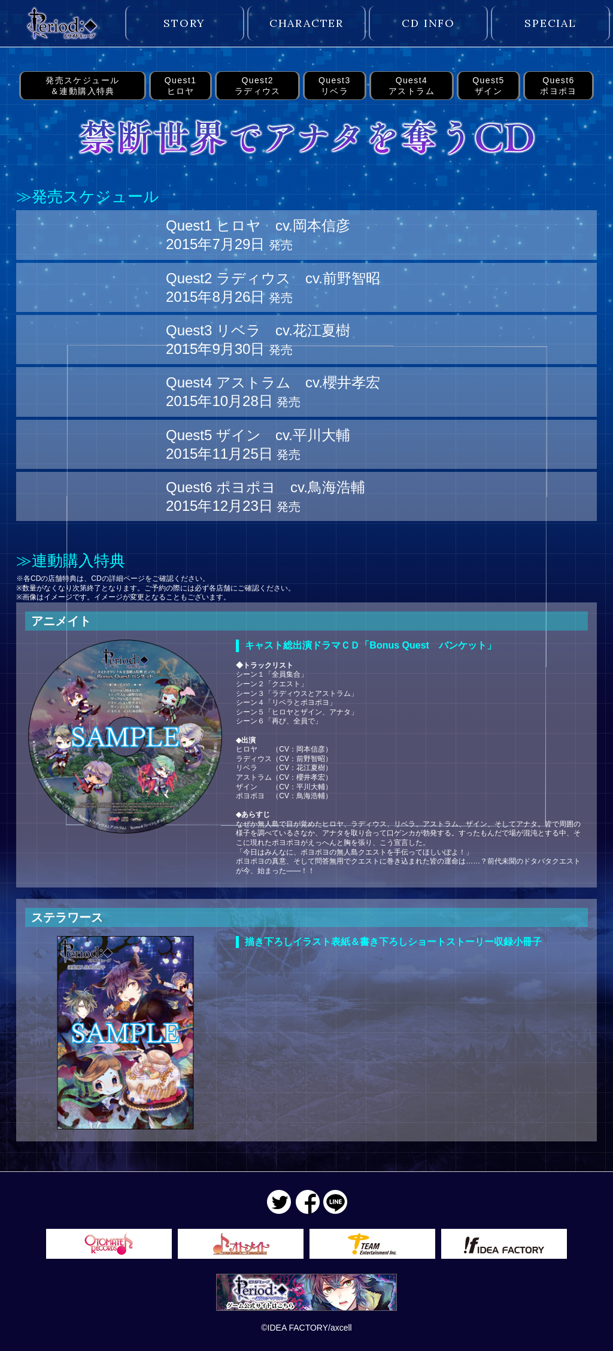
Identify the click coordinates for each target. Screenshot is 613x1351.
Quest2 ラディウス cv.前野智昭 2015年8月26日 (273, 287)
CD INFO (428, 23)
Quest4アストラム (412, 85)
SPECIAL (550, 23)
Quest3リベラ (334, 85)
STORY (184, 23)
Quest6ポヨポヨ (558, 85)
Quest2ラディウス (258, 85)
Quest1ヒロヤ (181, 85)
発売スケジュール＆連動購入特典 (82, 85)
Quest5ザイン (488, 85)
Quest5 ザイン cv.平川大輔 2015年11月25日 (258, 444)
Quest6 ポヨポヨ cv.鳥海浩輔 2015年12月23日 (265, 496)
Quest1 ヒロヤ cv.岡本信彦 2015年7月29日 (258, 234)
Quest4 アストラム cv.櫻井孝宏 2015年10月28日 (273, 391)
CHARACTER (306, 23)
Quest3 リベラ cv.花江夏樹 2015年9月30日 (258, 339)
